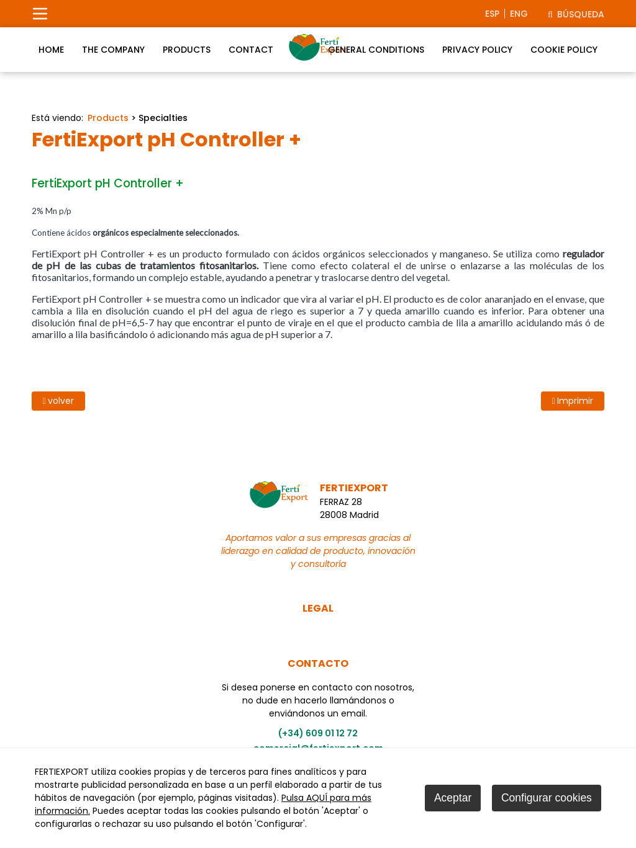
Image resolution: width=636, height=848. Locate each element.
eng (519, 13)
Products (108, 118)
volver (59, 401)
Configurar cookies (546, 798)
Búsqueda (576, 14)
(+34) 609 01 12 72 (318, 733)
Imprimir (573, 401)
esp (492, 13)
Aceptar (452, 798)
